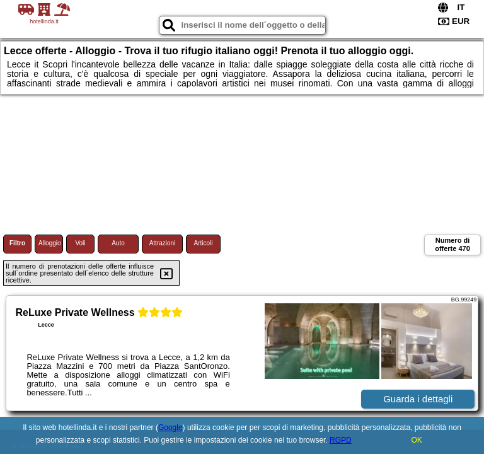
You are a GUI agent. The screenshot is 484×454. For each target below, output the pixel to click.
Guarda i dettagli (417, 398)
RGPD (341, 440)
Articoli (202, 243)
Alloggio (49, 243)
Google (170, 427)
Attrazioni (162, 243)
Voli (80, 243)
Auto (118, 243)
